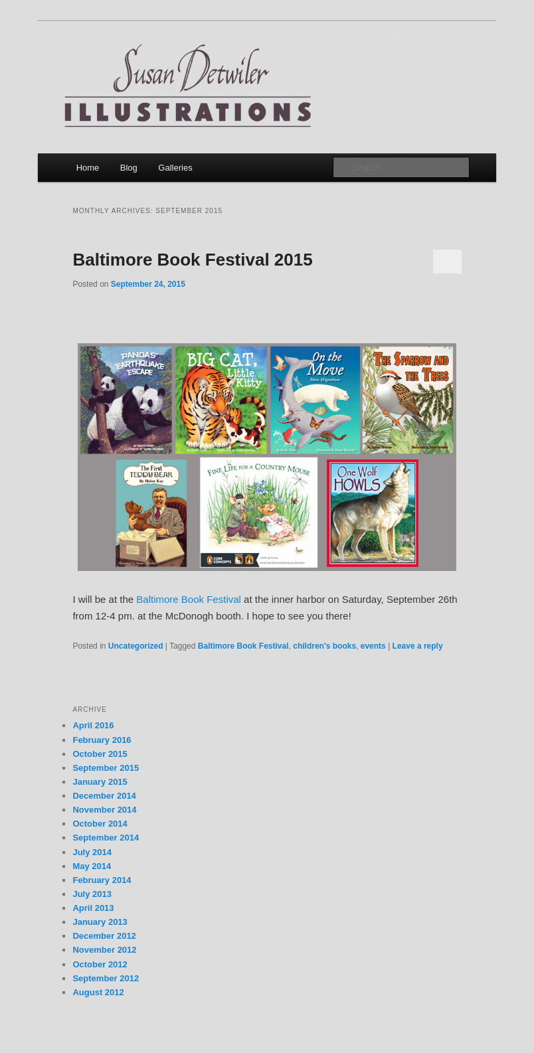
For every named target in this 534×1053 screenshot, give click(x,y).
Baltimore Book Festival (188, 599)
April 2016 (93, 725)
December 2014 (103, 796)
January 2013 (99, 922)
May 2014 (91, 866)
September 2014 (105, 838)
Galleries (175, 168)
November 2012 (104, 950)
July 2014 (92, 852)
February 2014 (101, 880)
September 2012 (105, 978)
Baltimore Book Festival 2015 (192, 260)
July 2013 (92, 894)
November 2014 (104, 810)
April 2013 (93, 908)
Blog (128, 168)
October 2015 (99, 754)
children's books (324, 646)
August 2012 (98, 992)
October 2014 (99, 824)
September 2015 (105, 768)
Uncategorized (135, 646)
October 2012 (99, 964)
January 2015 (99, 782)
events (373, 646)
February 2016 (101, 740)
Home (88, 168)
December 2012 (103, 936)
